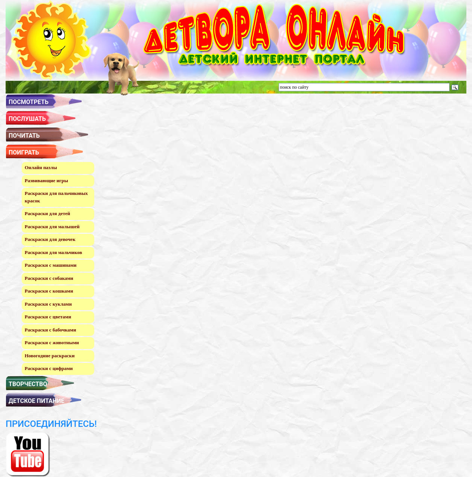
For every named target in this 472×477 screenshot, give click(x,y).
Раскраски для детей (47, 213)
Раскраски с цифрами (49, 368)
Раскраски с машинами (51, 265)
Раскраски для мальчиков (53, 252)
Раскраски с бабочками (50, 330)
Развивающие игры (46, 180)
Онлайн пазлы (41, 167)
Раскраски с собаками (49, 278)
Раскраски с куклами (48, 304)
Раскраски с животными (52, 342)
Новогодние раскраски (49, 355)
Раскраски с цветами (48, 316)
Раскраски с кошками (49, 291)
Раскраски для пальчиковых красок (56, 197)
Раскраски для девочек (50, 239)
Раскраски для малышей (52, 226)
